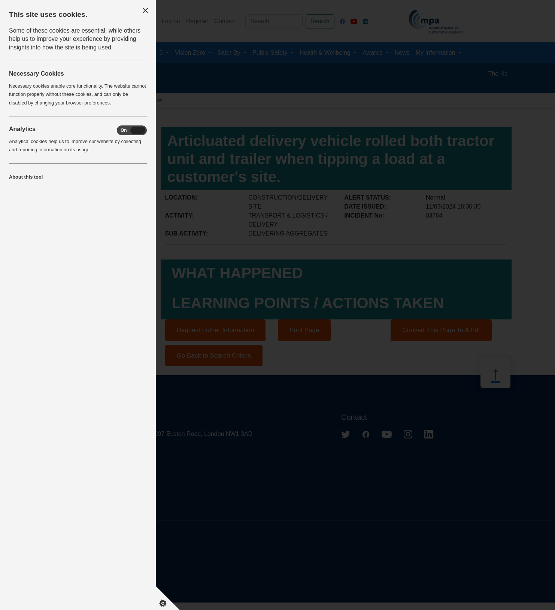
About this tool (26, 177)
